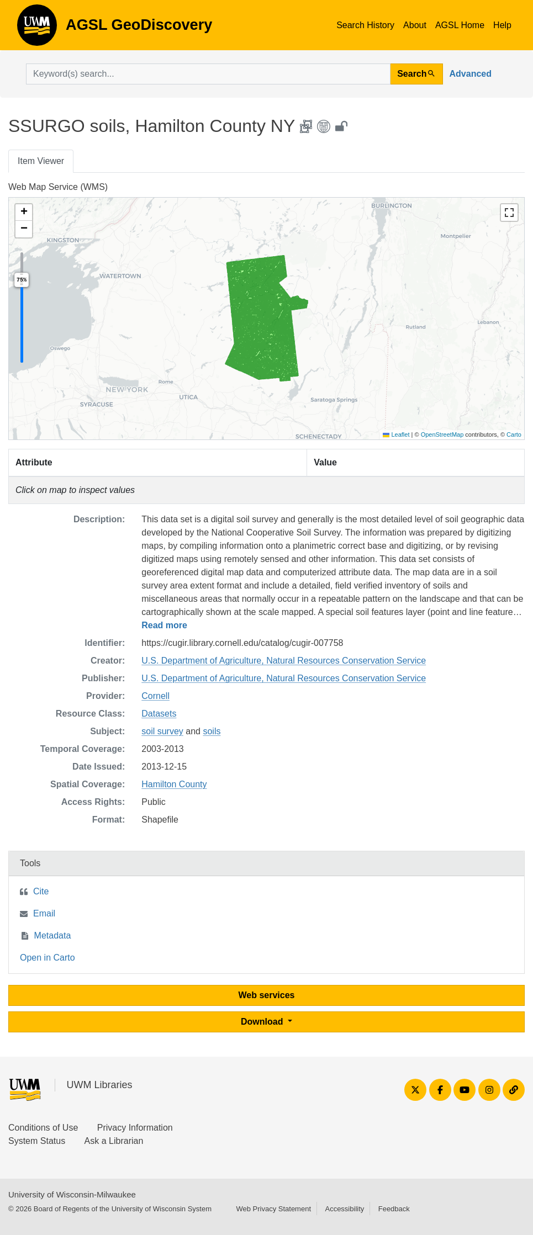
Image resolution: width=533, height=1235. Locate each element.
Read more (164, 625)
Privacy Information (135, 1127)
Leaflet (396, 434)
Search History (365, 25)
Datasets (158, 713)
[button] (23, 212)
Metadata (52, 935)
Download (263, 1021)
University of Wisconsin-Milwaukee (72, 1194)
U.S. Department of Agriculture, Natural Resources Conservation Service (283, 660)
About (414, 25)
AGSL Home (459, 25)
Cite (41, 891)
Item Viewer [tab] (41, 161)
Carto (513, 434)
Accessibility (344, 1209)
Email (44, 913)
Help (502, 25)
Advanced (471, 73)
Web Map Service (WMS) (58, 187)
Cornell (155, 696)
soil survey (162, 731)
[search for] (208, 73)
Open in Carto (47, 957)
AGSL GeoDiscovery (37, 29)
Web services (267, 995)
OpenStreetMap (442, 434)
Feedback (394, 1209)
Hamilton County (174, 784)
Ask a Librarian (114, 1141)
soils (211, 731)
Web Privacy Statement (273, 1209)
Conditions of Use (43, 1127)
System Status (36, 1141)
